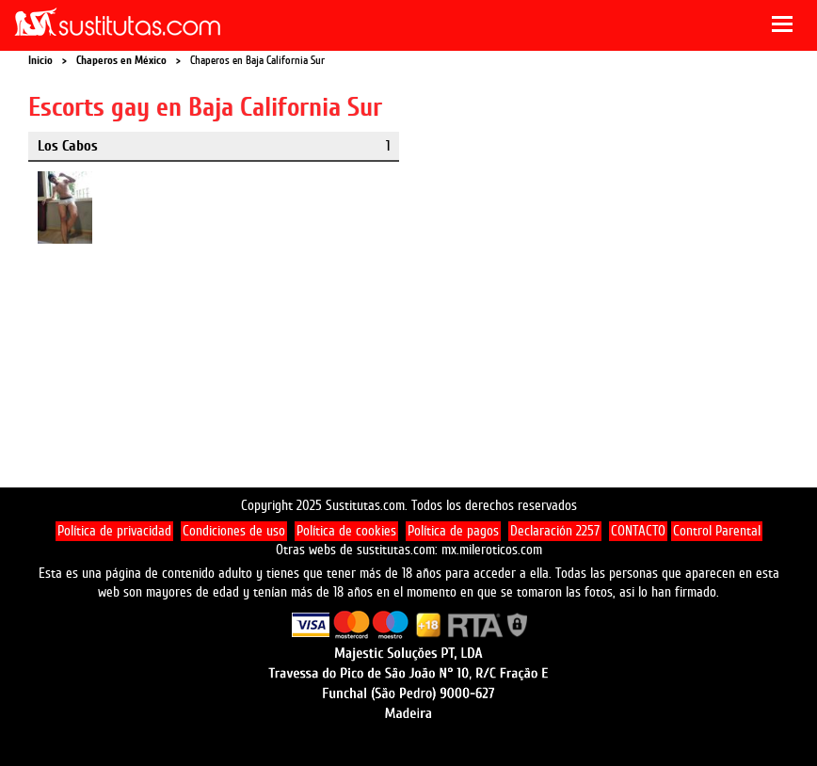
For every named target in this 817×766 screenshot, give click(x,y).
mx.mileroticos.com (491, 550)
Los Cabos (68, 145)
